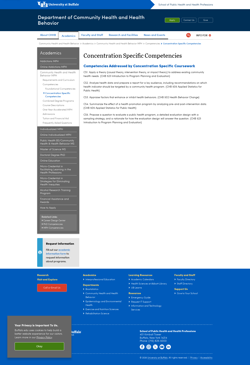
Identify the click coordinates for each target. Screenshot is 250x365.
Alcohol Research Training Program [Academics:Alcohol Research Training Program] (55, 192)
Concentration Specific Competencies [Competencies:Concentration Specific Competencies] (57, 94)
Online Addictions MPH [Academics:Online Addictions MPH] (53, 67)
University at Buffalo (157, 358)
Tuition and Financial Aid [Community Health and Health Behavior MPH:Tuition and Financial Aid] (56, 118)
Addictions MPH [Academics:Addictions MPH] (49, 61)
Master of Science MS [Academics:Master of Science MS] (53, 149)
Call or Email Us (51, 288)
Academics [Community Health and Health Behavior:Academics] (87, 44)
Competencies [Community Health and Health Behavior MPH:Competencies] (152, 44)
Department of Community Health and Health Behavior (93, 20)
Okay (39, 346)
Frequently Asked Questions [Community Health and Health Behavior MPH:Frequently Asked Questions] (57, 123)
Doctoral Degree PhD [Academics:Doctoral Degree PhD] (52, 155)
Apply (172, 20)
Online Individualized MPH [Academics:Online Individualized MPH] (55, 135)
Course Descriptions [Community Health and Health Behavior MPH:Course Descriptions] (53, 105)
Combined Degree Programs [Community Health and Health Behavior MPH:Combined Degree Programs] (58, 101)
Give (205, 20)
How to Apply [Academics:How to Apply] (48, 208)
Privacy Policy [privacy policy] (44, 337)
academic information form (58, 251)
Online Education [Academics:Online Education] (50, 161)
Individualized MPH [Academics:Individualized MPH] (51, 129)
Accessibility (206, 358)
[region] (39, 337)
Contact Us (189, 20)
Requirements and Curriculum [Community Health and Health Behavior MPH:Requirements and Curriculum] (59, 80)
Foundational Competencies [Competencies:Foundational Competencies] (60, 89)
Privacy (194, 358)
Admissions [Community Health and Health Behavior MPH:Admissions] (49, 114)
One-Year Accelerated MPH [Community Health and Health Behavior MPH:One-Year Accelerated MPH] (57, 110)
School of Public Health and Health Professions (185, 4)
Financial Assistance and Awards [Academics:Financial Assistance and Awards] (54, 200)
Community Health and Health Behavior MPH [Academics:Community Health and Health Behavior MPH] (119, 44)
